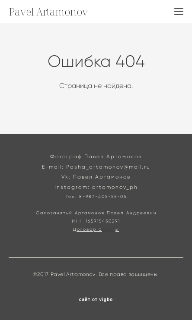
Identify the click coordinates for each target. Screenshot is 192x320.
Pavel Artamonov (48, 11)
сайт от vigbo (96, 300)
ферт (108, 229)
